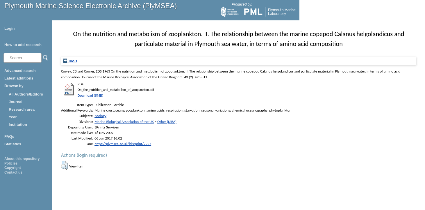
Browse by (14, 86)
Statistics (12, 144)
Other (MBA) (166, 121)
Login (9, 28)
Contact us (13, 172)
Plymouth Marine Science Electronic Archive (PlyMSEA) (90, 6)
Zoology (100, 116)
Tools (70, 60)
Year (13, 117)
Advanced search (20, 70)
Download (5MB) (90, 95)
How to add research (23, 45)
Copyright (12, 168)
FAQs (9, 136)
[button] (64, 165)
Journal (15, 102)
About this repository (22, 159)
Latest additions (18, 78)
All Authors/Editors (26, 94)
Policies (10, 163)
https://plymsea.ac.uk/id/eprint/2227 (122, 144)
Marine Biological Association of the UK (124, 121)
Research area (22, 109)
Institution (18, 124)
